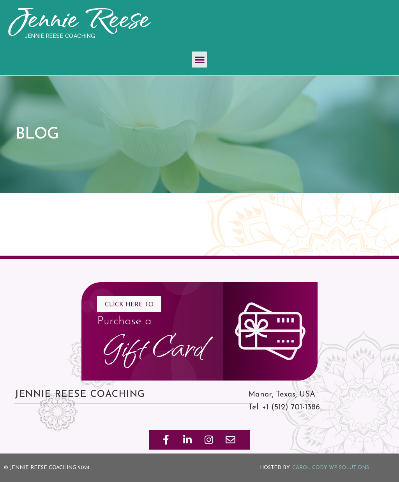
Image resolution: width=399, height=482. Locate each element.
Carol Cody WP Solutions (330, 467)
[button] (200, 60)
